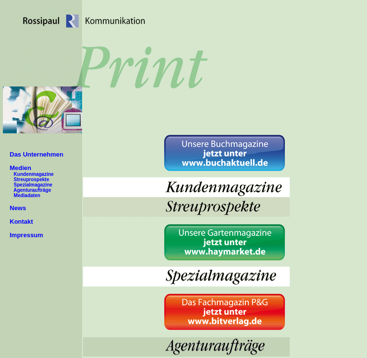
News (18, 208)
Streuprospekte (31, 179)
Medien (20, 168)
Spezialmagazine (33, 184)
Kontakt (21, 221)
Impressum (26, 235)
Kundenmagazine (34, 174)
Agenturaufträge (32, 190)
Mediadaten (27, 195)
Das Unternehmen (36, 154)
